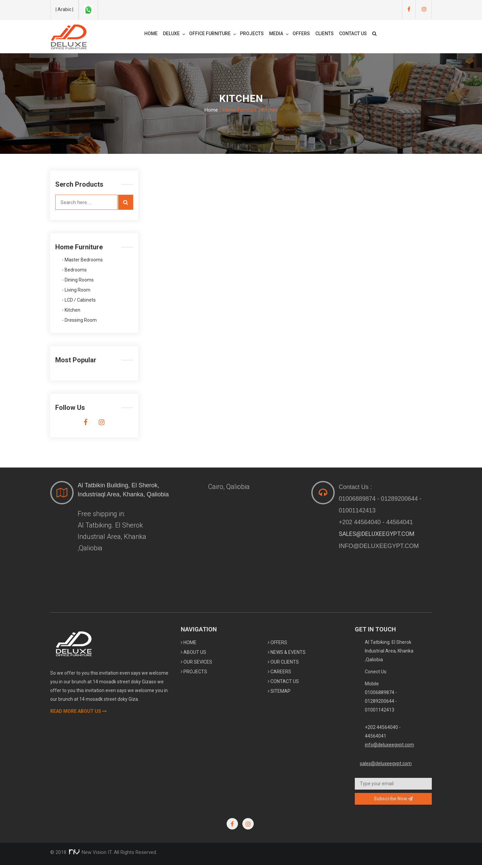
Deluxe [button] (174, 34)
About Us (193, 652)
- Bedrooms (74, 269)
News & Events (287, 652)
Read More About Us (78, 711)
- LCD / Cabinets (79, 300)
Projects (252, 33)
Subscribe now (393, 798)
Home (151, 33)
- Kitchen (71, 310)
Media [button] (279, 34)
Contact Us (353, 33)
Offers (301, 33)
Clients (324, 33)
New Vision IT (89, 852)
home (188, 642)
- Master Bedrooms (82, 259)
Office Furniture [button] (212, 34)
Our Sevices (196, 662)
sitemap (279, 691)
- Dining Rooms (78, 280)
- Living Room (76, 290)
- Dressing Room (79, 320)
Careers (279, 671)
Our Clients (283, 662)
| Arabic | (64, 9)
